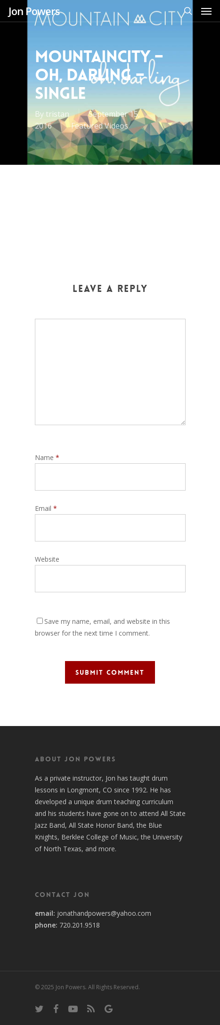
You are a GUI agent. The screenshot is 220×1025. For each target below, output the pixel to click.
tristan (57, 114)
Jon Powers (34, 11)
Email (46, 508)
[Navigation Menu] (206, 11)
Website (47, 559)
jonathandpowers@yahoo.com (104, 913)
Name (47, 457)
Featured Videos (99, 126)
